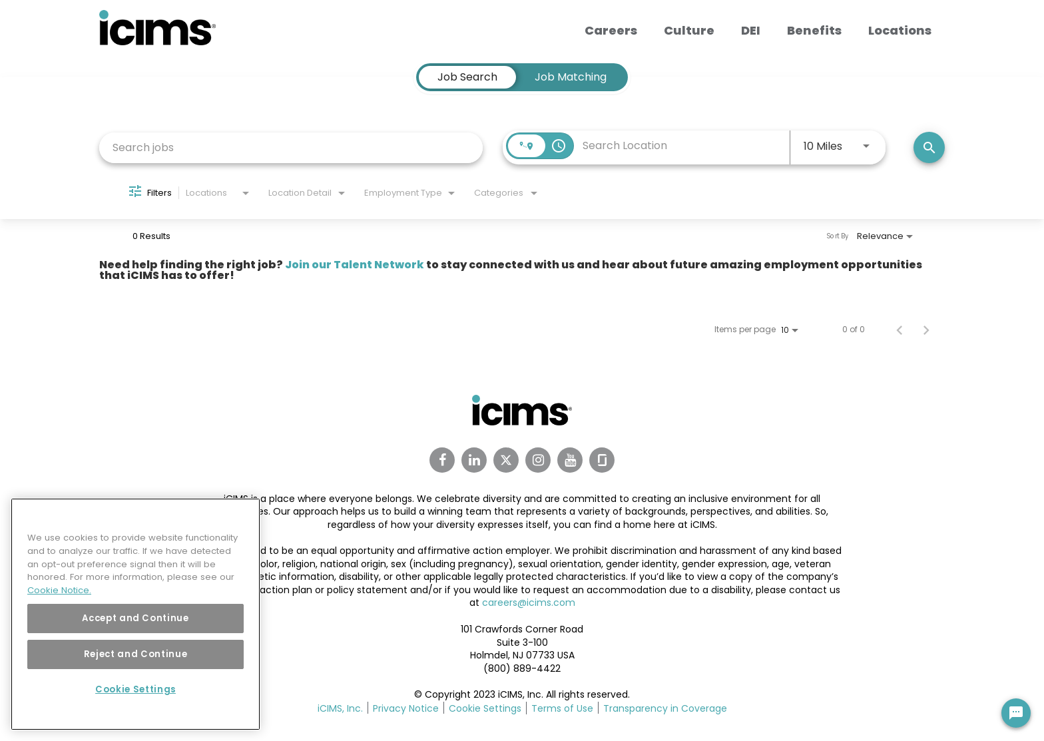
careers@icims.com (528, 602)
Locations (899, 30)
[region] (135, 614)
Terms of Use (562, 708)
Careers (611, 30)
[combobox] (291, 147)
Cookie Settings (485, 708)
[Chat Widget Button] (1016, 713)
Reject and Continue (135, 654)
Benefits (814, 30)
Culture (689, 30)
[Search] (929, 147)
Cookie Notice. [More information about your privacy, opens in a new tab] (59, 590)
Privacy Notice (406, 708)
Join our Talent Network (354, 264)
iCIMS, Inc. (340, 708)
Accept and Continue (135, 618)
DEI (750, 30)
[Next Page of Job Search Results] (926, 329)
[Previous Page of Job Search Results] (899, 329)
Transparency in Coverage (665, 708)
